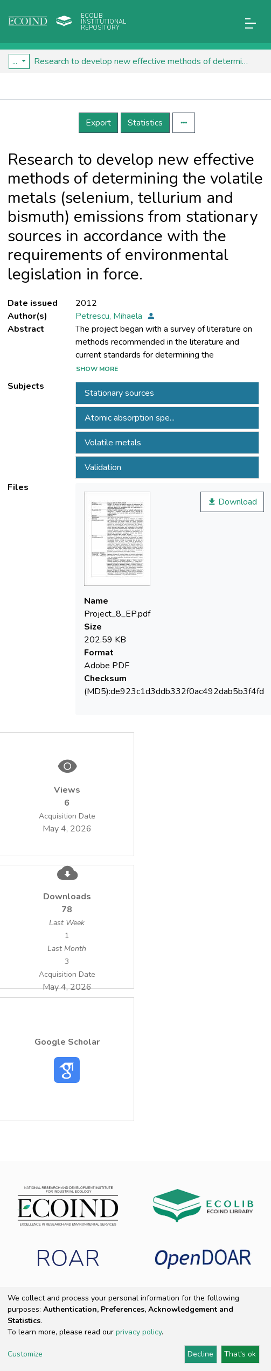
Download (232, 502)
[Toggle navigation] (250, 23)
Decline (200, 1354)
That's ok (240, 1354)
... (15, 61)
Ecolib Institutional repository (103, 22)
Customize (25, 1354)
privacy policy (139, 1332)
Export (98, 123)
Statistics (145, 123)
